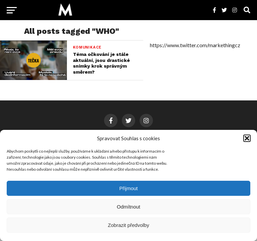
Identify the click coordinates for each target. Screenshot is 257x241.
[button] (247, 138)
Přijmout (128, 188)
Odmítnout (128, 207)
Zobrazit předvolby (128, 225)
